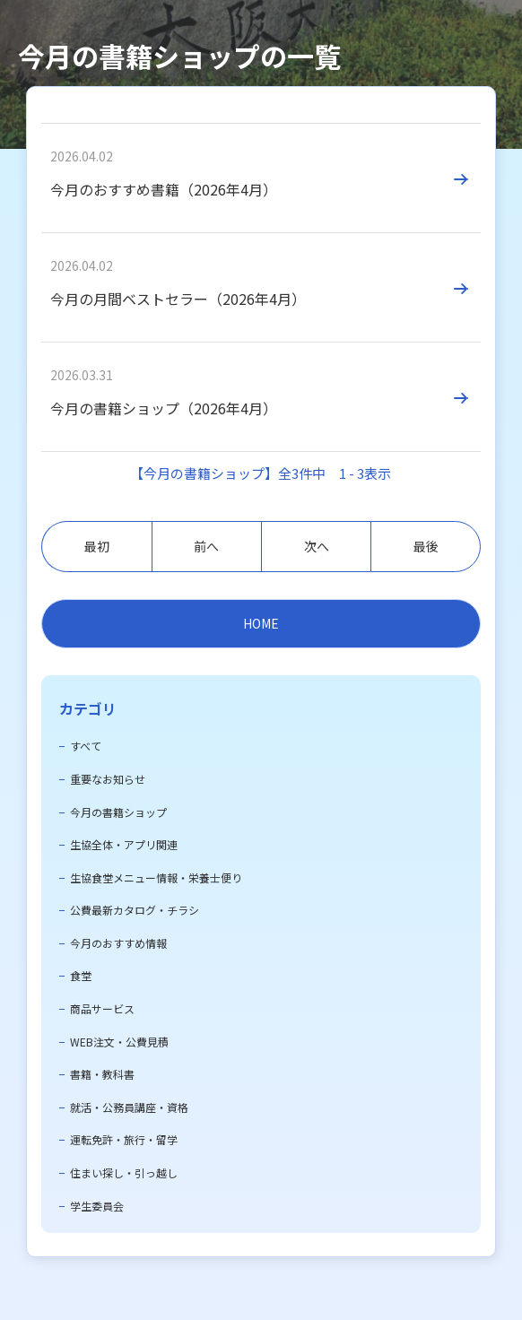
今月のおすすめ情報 (118, 943)
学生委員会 (97, 1205)
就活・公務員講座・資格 (129, 1107)
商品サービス (102, 1008)
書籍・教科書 (102, 1073)
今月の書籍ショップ (118, 812)
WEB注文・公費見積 (119, 1041)
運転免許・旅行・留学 (124, 1139)
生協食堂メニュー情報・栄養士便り (156, 877)
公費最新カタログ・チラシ (134, 909)
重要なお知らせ (107, 778)
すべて (85, 745)
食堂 (80, 975)
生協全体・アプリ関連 (124, 844)
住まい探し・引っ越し (124, 1172)
